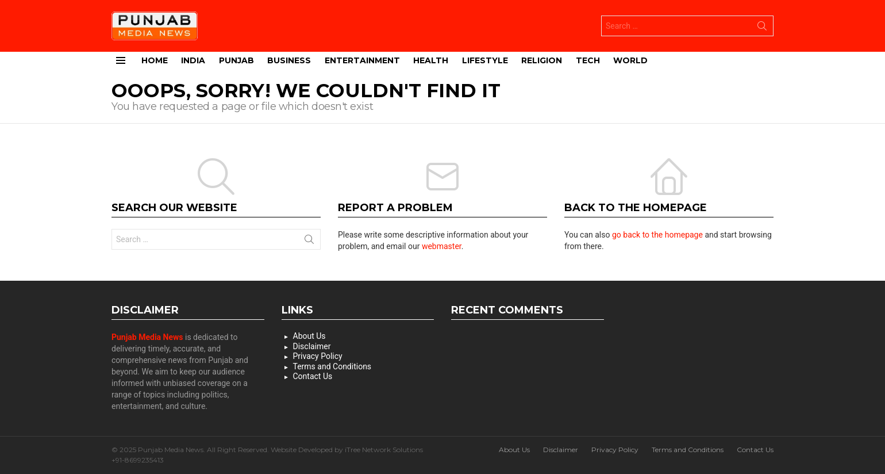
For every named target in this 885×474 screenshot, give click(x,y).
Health (430, 60)
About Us (309, 336)
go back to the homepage (657, 234)
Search (762, 28)
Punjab (236, 60)
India (193, 60)
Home (154, 60)
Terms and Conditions (332, 366)
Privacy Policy (318, 356)
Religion (541, 60)
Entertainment (362, 60)
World (630, 60)
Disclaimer (312, 346)
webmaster (441, 246)
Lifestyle (485, 60)
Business (289, 60)
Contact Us (313, 376)
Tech (588, 60)
